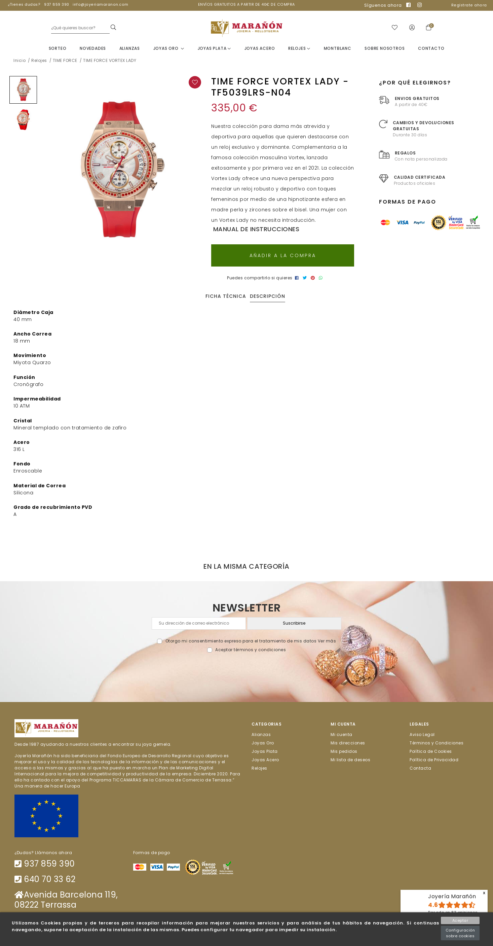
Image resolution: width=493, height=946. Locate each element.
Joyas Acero (259, 48)
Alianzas (129, 48)
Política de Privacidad (434, 760)
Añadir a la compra (283, 255)
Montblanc (337, 48)
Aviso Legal (422, 734)
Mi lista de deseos (350, 760)
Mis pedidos (344, 751)
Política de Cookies (431, 751)
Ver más (327, 641)
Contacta (420, 768)
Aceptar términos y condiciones (250, 650)
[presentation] (246, 668)
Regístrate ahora (469, 5)
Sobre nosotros (385, 48)
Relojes (299, 48)
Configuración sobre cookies (460, 933)
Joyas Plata (214, 48)
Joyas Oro (169, 48)
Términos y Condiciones (436, 742)
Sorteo (58, 48)
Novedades (93, 48)
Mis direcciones (348, 742)
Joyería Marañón (452, 896)
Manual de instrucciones (255, 229)
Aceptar (460, 920)
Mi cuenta (341, 734)
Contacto (431, 48)
